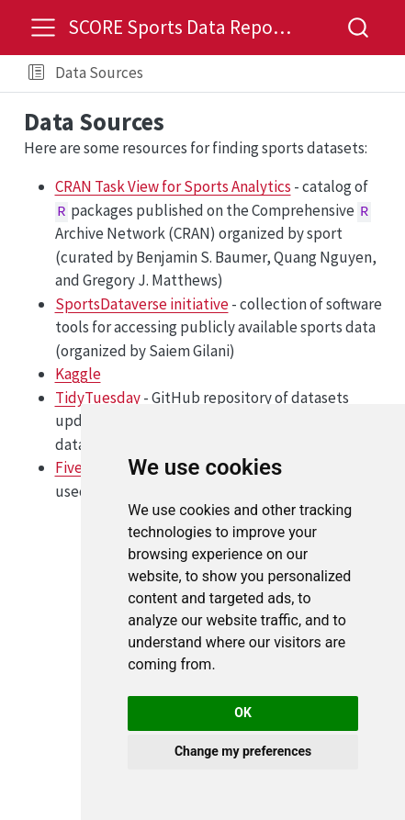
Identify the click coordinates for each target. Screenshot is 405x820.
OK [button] (243, 712)
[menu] (43, 27)
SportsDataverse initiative (142, 304)
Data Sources (99, 72)
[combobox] (359, 27)
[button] (36, 73)
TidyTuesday (98, 398)
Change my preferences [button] (242, 751)
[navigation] (270, 73)
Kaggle (78, 374)
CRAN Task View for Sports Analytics (173, 186)
